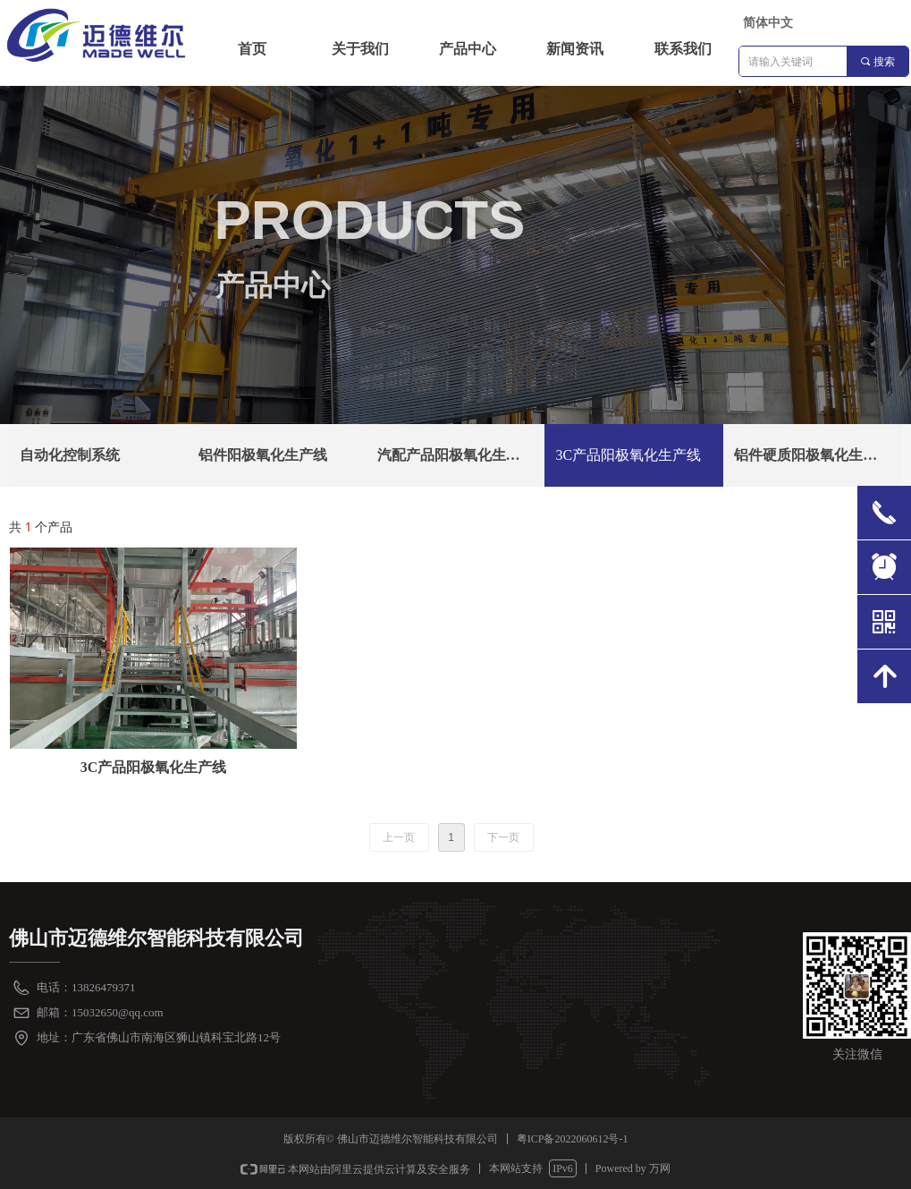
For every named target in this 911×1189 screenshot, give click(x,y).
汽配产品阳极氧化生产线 (456, 455)
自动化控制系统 (70, 455)
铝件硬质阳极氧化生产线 (812, 455)
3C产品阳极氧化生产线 (628, 455)
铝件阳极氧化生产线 (262, 455)
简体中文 (768, 23)
